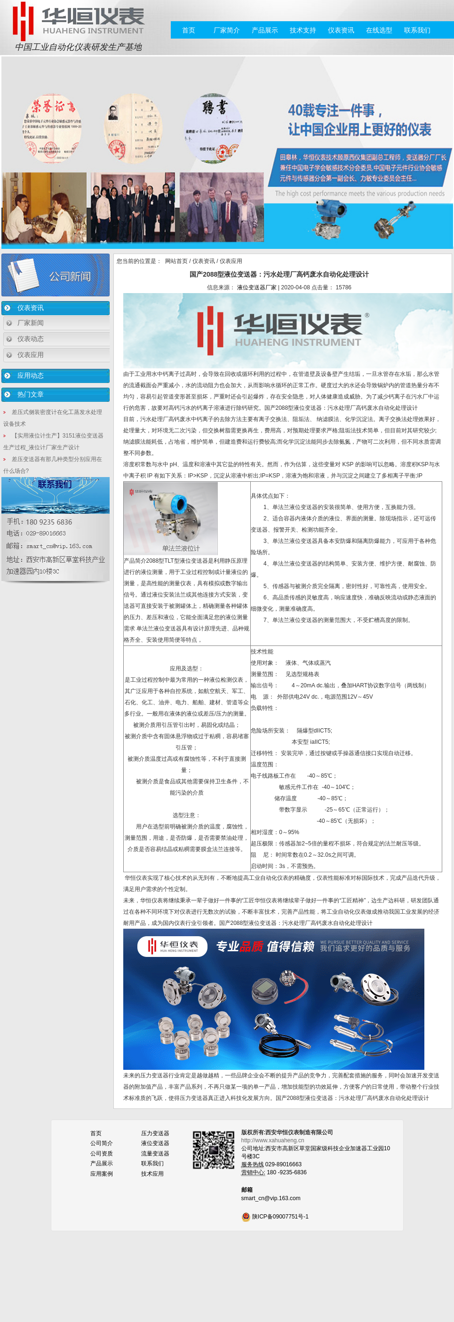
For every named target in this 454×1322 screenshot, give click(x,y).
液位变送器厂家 (257, 287)
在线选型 (379, 30)
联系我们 (417, 30)
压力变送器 (155, 1133)
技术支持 (303, 30)
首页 (188, 30)
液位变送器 (155, 1143)
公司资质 (101, 1153)
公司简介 (101, 1143)
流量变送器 (155, 1153)
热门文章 (30, 394)
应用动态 (30, 375)
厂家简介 (227, 30)
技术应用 (152, 1174)
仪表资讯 (341, 30)
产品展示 (265, 30)
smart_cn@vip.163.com (271, 1198)
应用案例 (101, 1174)
